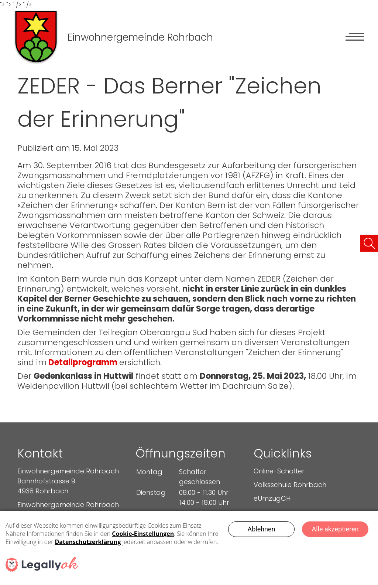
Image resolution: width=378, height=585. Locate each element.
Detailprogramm (82, 362)
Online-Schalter (279, 471)
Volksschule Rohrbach (290, 484)
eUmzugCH (272, 498)
